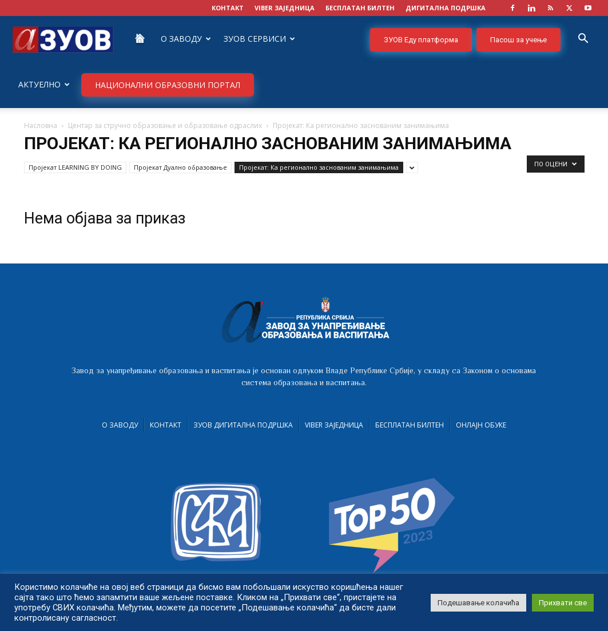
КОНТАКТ (228, 7)
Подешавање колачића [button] (478, 602)
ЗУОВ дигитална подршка (243, 425)
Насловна (40, 125)
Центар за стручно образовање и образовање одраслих (165, 125)
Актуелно (44, 84)
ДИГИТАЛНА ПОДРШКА (446, 7)
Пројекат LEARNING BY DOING (75, 167)
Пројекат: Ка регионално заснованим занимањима (319, 167)
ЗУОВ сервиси (259, 38)
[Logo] (62, 38)
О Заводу (186, 38)
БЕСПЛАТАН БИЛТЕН (360, 7)
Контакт (165, 425)
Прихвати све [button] (563, 602)
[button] (583, 39)
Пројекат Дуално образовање (180, 167)
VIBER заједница (285, 7)
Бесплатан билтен (409, 425)
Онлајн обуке (481, 425)
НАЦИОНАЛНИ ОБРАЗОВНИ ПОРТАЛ (167, 84)
